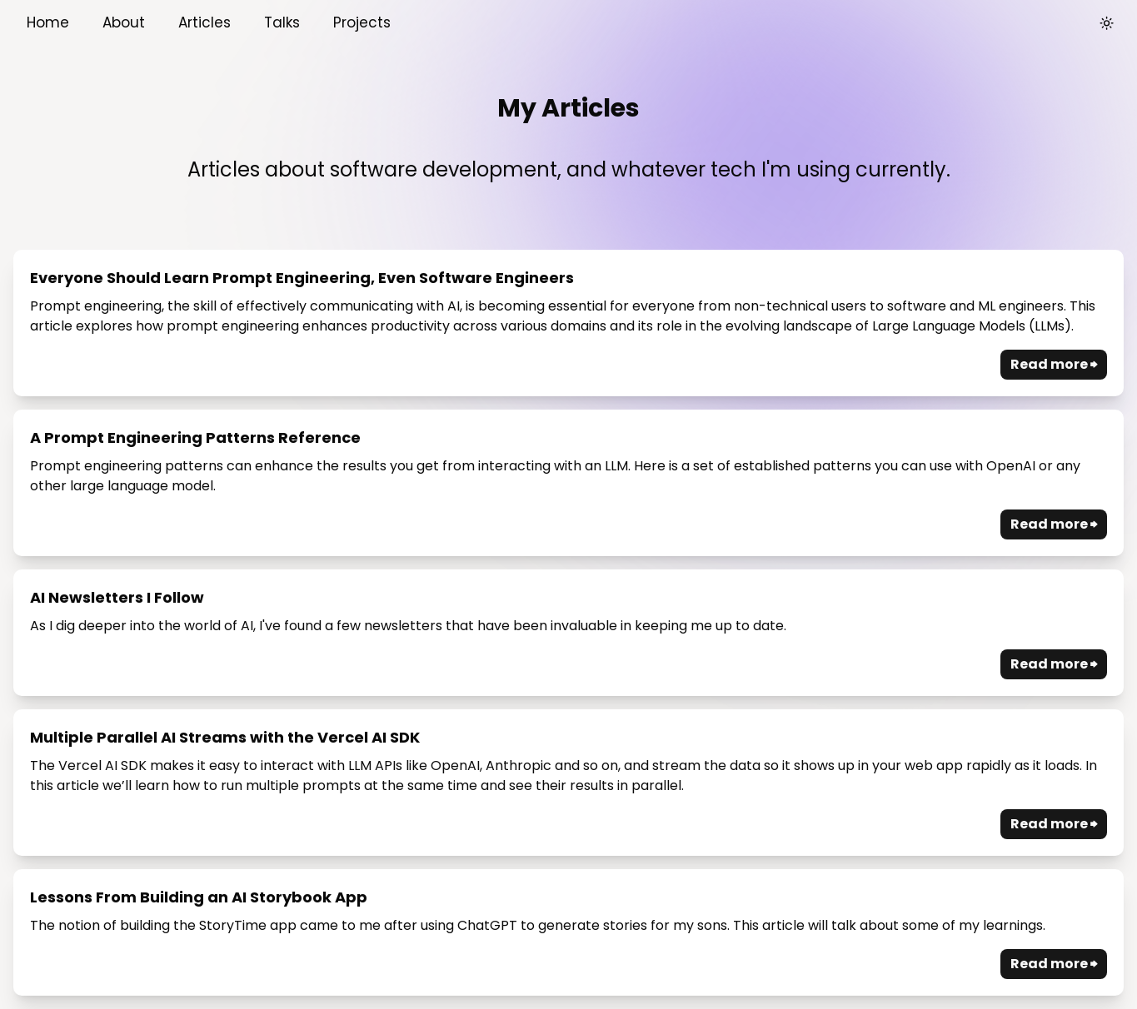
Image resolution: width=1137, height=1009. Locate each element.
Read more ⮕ (1053, 364)
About (123, 22)
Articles (204, 22)
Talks (282, 22)
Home (48, 22)
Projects (362, 22)
